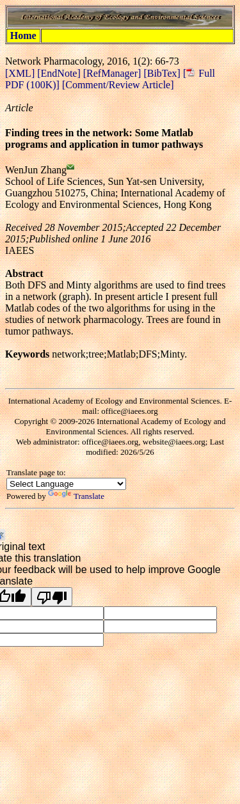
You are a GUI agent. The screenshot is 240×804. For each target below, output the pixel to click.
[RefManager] (113, 73)
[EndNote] (60, 73)
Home (23, 35)
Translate (76, 496)
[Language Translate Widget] (66, 484)
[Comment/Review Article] (117, 84)
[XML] (21, 73)
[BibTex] (163, 73)
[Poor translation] (51, 596)
